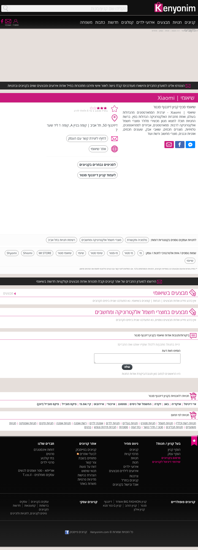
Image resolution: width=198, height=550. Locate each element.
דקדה (157, 404)
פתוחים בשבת (87, 458)
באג (166, 404)
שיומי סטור (96, 253)
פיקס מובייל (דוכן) (48, 404)
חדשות (113, 22)
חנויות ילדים (113, 423)
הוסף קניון (174, 449)
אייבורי (111, 404)
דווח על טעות (87, 466)
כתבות (100, 22)
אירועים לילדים (129, 471)
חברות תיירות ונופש (105, 427)
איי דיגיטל (190, 404)
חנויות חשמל (165, 423)
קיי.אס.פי (85, 404)
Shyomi (12, 253)
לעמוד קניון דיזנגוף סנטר (97, 175)
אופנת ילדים (96, 423)
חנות (135, 462)
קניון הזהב (131, 505)
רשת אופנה (80, 423)
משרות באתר (88, 483)
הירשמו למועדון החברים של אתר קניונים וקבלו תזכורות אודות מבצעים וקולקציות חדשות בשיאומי (99, 281)
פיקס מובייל (69, 404)
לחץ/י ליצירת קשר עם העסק (87, 138)
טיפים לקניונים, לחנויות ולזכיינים (28, 513)
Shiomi (27, 253)
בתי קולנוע (47, 458)
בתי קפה (136, 427)
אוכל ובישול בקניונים (125, 484)
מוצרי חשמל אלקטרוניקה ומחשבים (101, 240)
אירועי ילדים (145, 22)
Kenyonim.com (99, 532)
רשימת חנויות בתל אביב (61, 240)
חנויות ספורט (148, 423)
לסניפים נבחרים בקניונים (97, 164)
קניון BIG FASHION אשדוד (131, 502)
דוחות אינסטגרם (44, 449)
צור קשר (91, 462)
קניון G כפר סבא (112, 505)
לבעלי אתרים (86, 454)
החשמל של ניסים (140, 404)
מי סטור (128, 253)
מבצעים (163, 22)
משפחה (86, 22)
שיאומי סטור (65, 253)
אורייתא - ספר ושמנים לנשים (36, 470)
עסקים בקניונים (40, 502)
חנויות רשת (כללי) (186, 423)
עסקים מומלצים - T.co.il (38, 475)
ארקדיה (176, 404)
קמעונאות (30, 505)
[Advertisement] (169, 207)
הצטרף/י (8, 23)
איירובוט (99, 404)
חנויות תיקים (46, 423)
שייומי (190, 261)
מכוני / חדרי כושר (153, 427)
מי (140, 253)
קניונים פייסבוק (76, 532)
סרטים (50, 454)
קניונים (190, 22)
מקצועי (189, 30)
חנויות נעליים (130, 423)
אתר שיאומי (98, 148)
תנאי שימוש (89, 471)
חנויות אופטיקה (27, 423)
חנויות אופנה (63, 423)
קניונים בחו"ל (129, 480)
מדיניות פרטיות (87, 479)
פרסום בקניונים (170, 458)
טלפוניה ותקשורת (137, 240)
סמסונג (122, 404)
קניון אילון (139, 509)
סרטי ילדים (47, 462)
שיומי (81, 253)
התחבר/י (16, 23)
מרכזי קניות (131, 454)
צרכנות (133, 476)
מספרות (123, 427)
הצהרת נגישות (87, 475)
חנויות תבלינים (174, 427)
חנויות (177, 22)
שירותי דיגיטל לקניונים (166, 462)
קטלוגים (127, 22)
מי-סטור (113, 253)
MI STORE (45, 253)
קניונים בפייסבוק (86, 449)
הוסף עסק (174, 454)
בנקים (87, 427)
